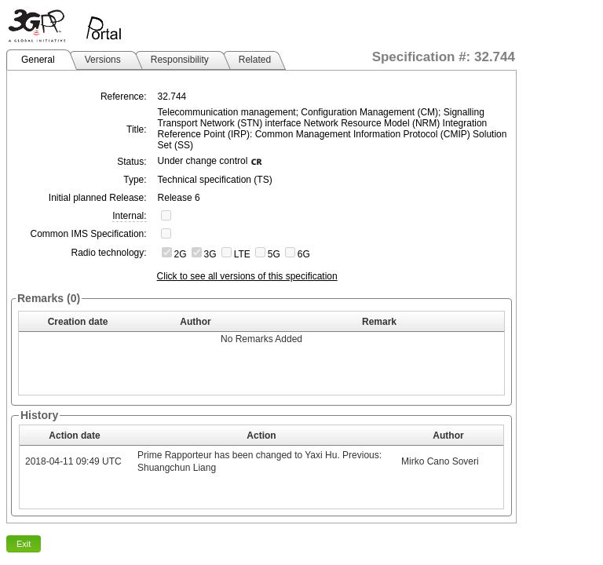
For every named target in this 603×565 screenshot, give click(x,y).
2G (180, 254)
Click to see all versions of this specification (247, 276)
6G (304, 254)
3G (210, 254)
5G (274, 254)
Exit (23, 544)
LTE (242, 254)
